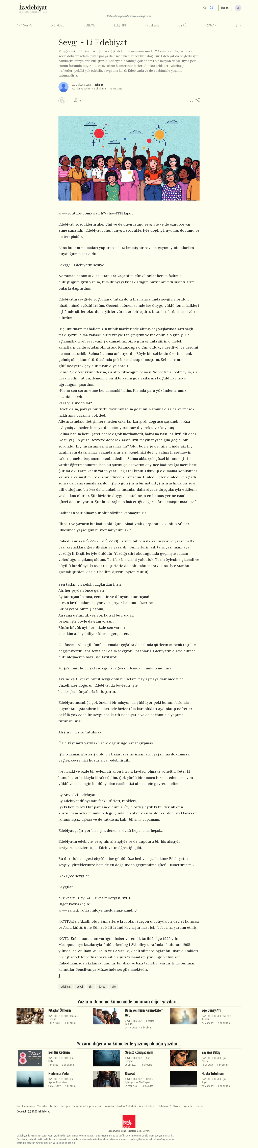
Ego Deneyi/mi (211, 1010)
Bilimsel (57, 25)
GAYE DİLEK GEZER (81, 84)
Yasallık (109, 1106)
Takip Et (99, 84)
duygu (102, 986)
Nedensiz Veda (58, 1074)
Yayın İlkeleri (146, 1106)
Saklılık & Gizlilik (126, 1106)
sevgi (80, 986)
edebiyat (66, 986)
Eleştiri (120, 25)
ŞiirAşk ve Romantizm (60, 1081)
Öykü (182, 25)
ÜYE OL (225, 7)
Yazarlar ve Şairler (81, 88)
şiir (90, 986)
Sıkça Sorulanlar (183, 1106)
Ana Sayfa (24, 25)
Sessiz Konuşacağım (139, 1052)
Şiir (238, 25)
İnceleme (152, 25)
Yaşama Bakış (211, 1052)
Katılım (54, 1106)
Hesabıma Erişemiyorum (88, 1106)
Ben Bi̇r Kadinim (59, 1052)
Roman (211, 25)
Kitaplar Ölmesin (59, 1010)
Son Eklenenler (26, 1106)
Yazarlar (42, 1106)
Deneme (89, 25)
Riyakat (130, 1074)
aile (114, 986)
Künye (199, 1106)
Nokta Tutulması (213, 1074)
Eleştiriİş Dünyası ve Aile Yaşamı (139, 1081)
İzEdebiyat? (164, 1106)
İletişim (65, 1106)
